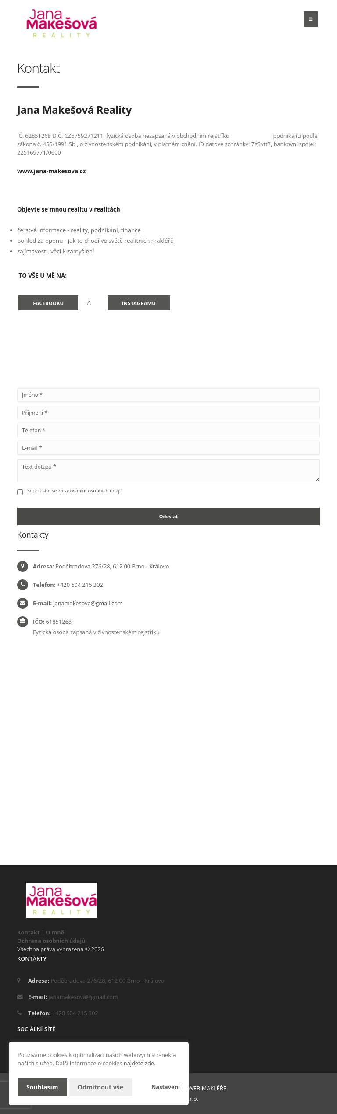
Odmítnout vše (100, 1087)
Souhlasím (42, 1087)
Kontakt (28, 932)
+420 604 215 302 (80, 585)
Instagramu (139, 303)
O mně (55, 932)
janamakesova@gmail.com (87, 603)
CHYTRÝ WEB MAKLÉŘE (196, 1088)
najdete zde (139, 1063)
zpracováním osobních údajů (90, 490)
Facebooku (48, 303)
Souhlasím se (42, 490)
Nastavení (165, 1087)
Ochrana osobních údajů (51, 941)
